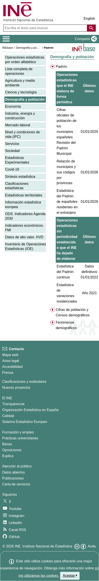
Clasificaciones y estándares (24, 381)
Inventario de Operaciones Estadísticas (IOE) (25, 246)
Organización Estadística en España (30, 410)
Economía (13, 106)
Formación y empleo (18, 432)
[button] (85, 39)
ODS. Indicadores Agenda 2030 (25, 216)
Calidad (8, 416)
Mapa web (10, 355)
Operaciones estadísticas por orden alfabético (24, 59)
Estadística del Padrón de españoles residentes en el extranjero (67, 201)
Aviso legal (10, 361)
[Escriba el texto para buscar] (45, 28)
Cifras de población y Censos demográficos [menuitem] (73, 312)
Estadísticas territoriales (23, 195)
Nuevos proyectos (16, 387)
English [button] (89, 18)
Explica (8, 456)
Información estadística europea (23, 204)
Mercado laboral (17, 125)
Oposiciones (11, 450)
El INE (7, 398)
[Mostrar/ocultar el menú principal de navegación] (6, 39)
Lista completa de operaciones (18, 71)
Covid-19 (12, 169)
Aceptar (70, 575)
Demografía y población (30, 47)
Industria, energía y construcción (20, 116)
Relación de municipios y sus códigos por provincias (66, 172)
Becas (7, 444)
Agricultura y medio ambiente (20, 83)
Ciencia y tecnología (20, 92)
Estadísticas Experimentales (17, 160)
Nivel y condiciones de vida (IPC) (22, 134)
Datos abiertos (13, 472)
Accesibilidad (12, 367)
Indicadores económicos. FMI (24, 228)
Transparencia (13, 404)
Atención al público (16, 466)
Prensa (7, 372)
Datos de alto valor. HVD (24, 237)
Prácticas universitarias (20, 438)
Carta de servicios (16, 484)
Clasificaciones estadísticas (16, 186)
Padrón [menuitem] (61, 66)
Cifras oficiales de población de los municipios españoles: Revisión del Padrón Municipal (66, 131)
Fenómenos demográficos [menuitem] (66, 325)
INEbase (7, 47)
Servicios (12, 144)
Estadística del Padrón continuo (65, 271)
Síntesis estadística (20, 176)
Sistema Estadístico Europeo (24, 422)
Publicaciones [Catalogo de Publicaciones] (13, 478)
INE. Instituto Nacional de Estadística (43, 546)
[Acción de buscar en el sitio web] (91, 28)
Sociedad (12, 151)
